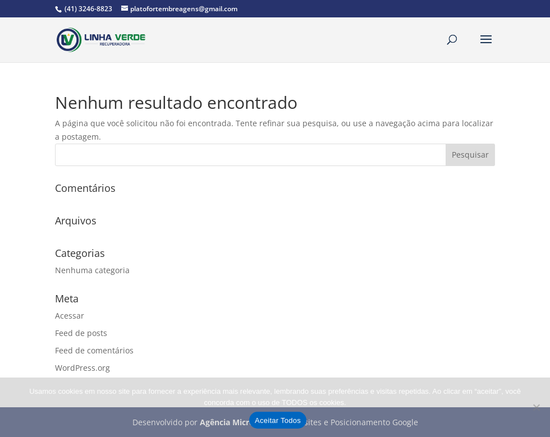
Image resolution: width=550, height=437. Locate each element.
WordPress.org (82, 367)
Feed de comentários (94, 350)
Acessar (69, 315)
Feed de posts (81, 333)
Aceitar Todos (278, 420)
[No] (536, 407)
